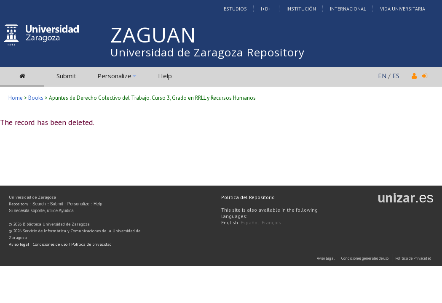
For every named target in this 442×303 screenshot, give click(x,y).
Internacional (348, 8)
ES (395, 76)
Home (15, 97)
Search (39, 204)
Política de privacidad (91, 244)
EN (382, 76)
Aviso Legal (326, 258)
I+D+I (267, 8)
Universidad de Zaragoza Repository (207, 52)
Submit (66, 76)
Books (35, 97)
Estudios (235, 8)
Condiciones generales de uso (364, 258)
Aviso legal (19, 244)
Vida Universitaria (402, 8)
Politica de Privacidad (413, 258)
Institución (301, 8)
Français (271, 222)
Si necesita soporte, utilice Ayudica (41, 210)
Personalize (114, 76)
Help (165, 76)
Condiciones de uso (50, 244)
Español (250, 222)
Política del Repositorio (248, 197)
